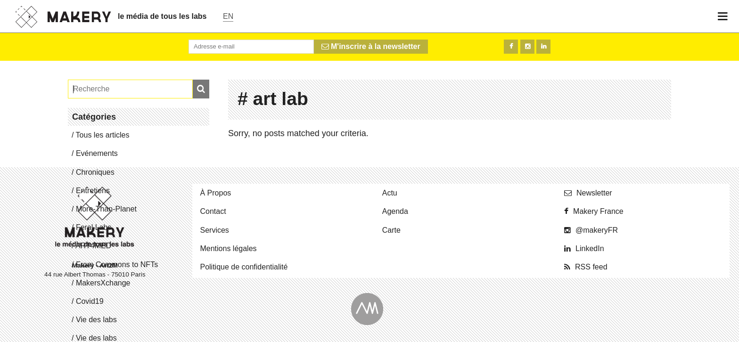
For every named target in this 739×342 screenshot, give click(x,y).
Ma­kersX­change (103, 283)
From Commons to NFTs (117, 265)
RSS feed (591, 267)
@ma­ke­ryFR (596, 230)
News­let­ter (594, 193)
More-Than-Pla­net (106, 209)
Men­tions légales (228, 248)
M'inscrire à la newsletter (370, 46)
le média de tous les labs (162, 16)
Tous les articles (103, 135)
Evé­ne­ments (97, 153)
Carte (391, 230)
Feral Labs (94, 227)
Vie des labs (96, 320)
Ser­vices (214, 230)
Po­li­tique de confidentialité (243, 267)
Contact (213, 211)
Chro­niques (95, 172)
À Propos (215, 193)
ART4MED (93, 246)
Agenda (395, 211)
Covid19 (90, 301)
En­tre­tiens (93, 191)
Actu (389, 193)
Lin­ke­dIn (589, 248)
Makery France (598, 211)
